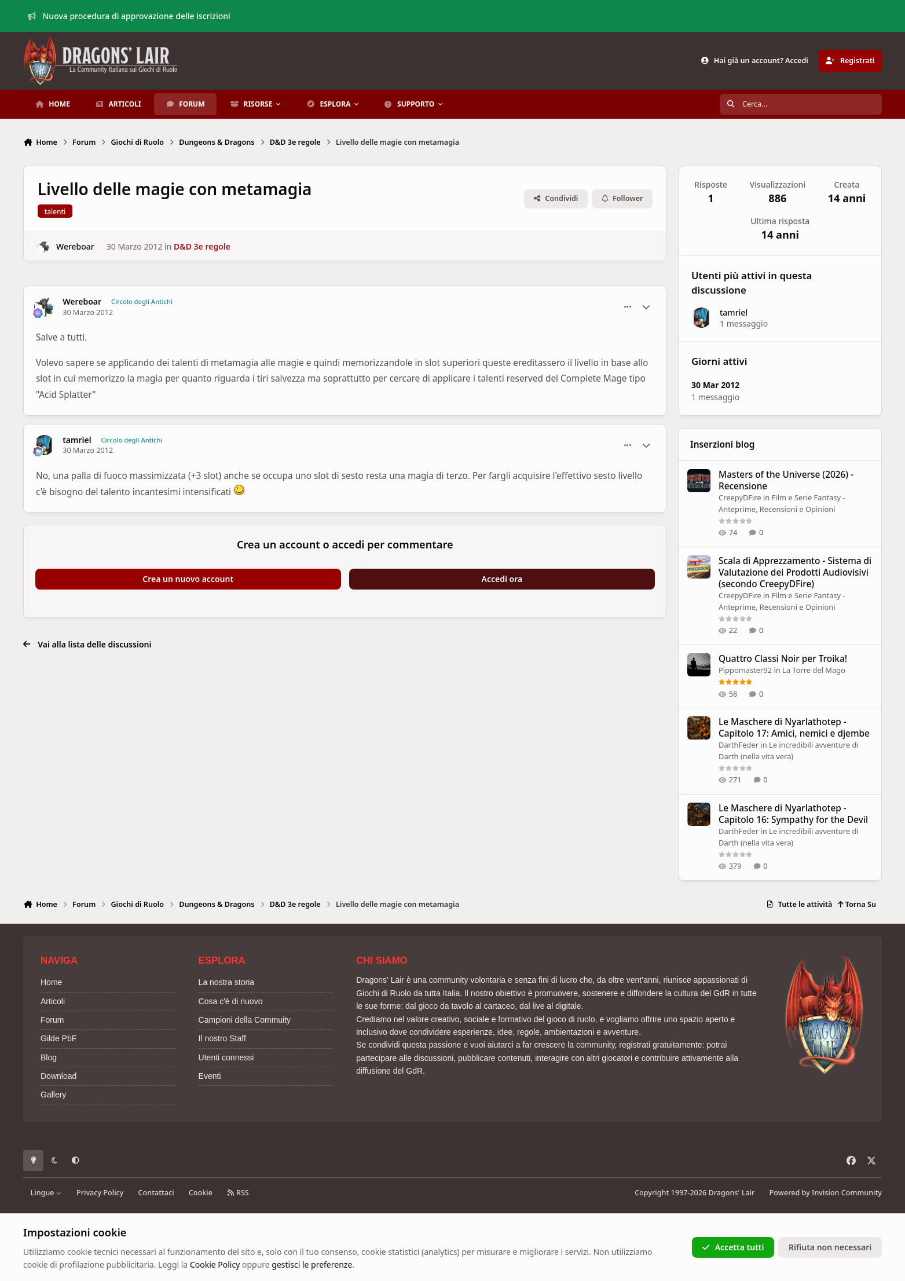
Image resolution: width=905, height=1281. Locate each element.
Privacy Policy (99, 1193)
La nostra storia (227, 982)
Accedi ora (502, 578)
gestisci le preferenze (312, 1264)
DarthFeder (739, 745)
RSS (238, 1193)
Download (58, 1076)
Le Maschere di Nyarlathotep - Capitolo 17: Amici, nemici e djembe (794, 728)
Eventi (210, 1076)
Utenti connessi (226, 1057)
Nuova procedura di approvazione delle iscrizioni (129, 15)
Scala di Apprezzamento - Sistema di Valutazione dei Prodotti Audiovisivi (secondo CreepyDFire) (795, 572)
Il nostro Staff (222, 1038)
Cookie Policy (215, 1264)
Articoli (53, 1001)
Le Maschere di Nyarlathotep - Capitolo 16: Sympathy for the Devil (793, 814)
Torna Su (856, 904)
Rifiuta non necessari (830, 1247)
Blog (49, 1057)
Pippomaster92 (745, 670)
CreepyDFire (740, 497)
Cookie (200, 1193)
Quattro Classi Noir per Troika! (783, 659)
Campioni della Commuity (245, 1019)
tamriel (77, 440)
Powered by (826, 1193)
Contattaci (156, 1193)
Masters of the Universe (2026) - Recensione (786, 480)
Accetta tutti (733, 1247)
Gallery (53, 1094)
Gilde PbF (58, 1038)
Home (51, 982)
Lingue (46, 1193)
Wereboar (75, 246)
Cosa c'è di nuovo (231, 1001)
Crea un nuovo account (187, 578)
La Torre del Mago (814, 670)
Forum (52, 1019)
